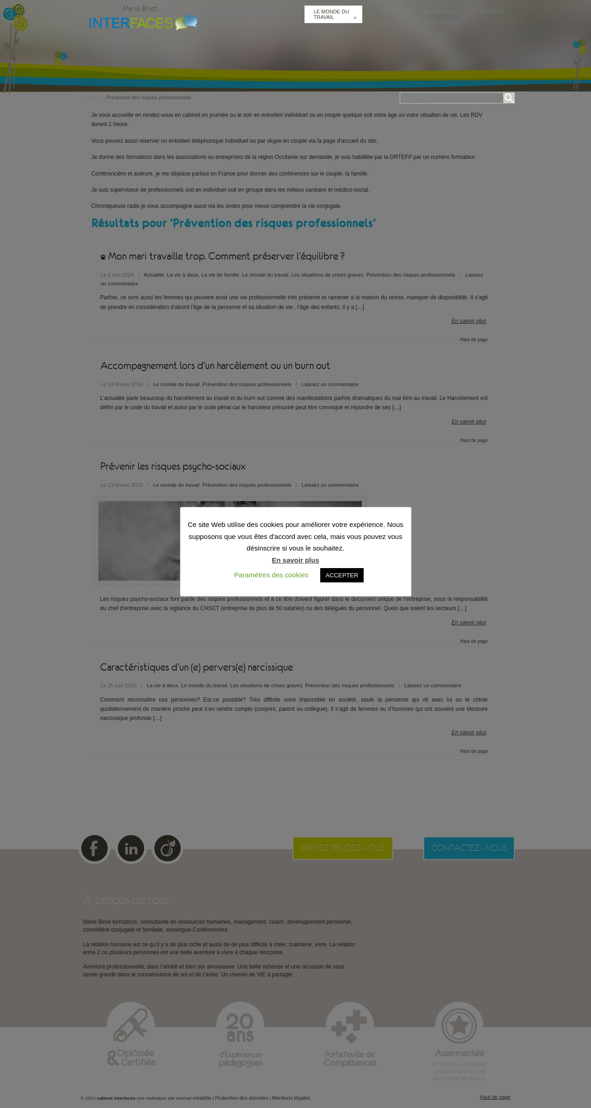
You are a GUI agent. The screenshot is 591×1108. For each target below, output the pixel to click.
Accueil (96, 97)
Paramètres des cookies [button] (271, 575)
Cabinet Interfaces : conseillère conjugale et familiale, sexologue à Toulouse (141, 22)
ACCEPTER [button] (342, 575)
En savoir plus (295, 560)
